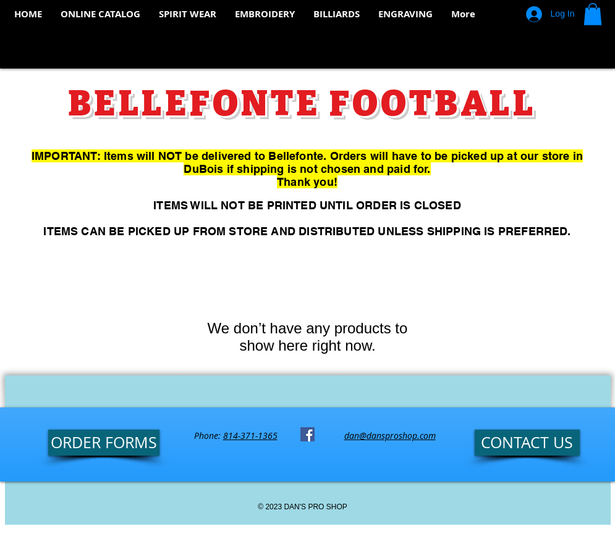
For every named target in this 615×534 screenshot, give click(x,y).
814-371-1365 (250, 435)
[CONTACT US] (527, 443)
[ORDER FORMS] (103, 443)
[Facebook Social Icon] (307, 434)
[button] (592, 14)
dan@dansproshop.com (390, 435)
